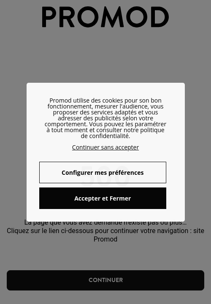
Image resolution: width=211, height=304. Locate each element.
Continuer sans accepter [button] (105, 147)
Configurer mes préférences (102, 172)
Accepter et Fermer (102, 198)
